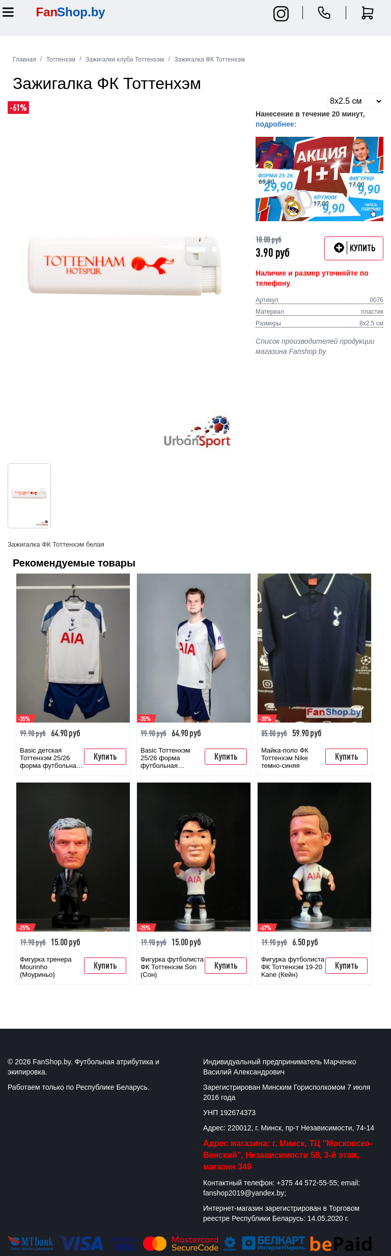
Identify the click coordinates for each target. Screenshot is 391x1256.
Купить (105, 756)
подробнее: (276, 124)
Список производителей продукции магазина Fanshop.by (315, 346)
